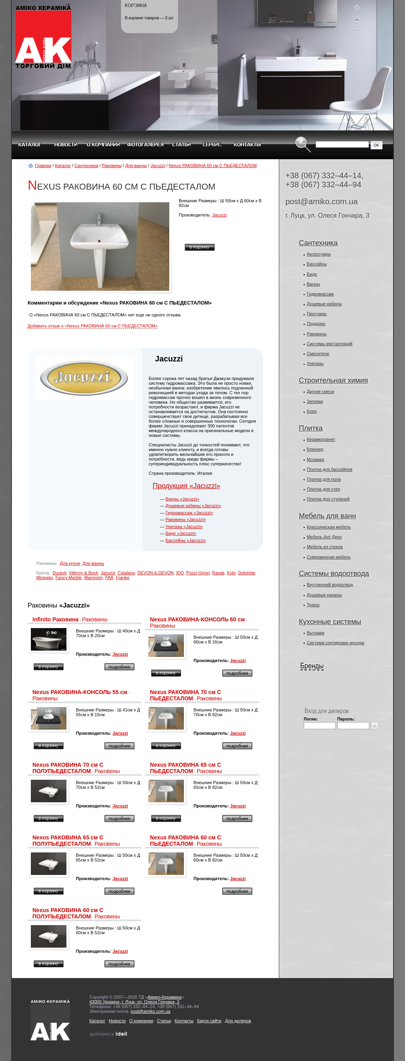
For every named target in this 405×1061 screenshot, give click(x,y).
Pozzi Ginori (198, 572)
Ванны (313, 284)
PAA (109, 577)
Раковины (111, 165)
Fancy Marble (68, 577)
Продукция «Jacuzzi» (186, 486)
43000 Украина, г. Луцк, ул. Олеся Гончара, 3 (134, 1001)
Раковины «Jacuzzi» (185, 519)
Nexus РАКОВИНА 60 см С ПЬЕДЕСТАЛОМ (212, 165)
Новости (117, 1020)
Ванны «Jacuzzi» (182, 499)
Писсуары (317, 313)
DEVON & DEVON (156, 572)
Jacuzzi (158, 165)
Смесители (318, 353)
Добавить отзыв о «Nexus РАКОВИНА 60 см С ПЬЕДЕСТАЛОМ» (93, 326)
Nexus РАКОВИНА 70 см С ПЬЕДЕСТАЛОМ (185, 695)
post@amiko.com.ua (322, 201)
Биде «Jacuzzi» (180, 533)
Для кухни (70, 563)
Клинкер (315, 449)
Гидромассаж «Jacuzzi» (189, 512)
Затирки (315, 401)
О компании (141, 1020)
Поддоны (316, 323)
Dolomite (246, 572)
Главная (43, 165)
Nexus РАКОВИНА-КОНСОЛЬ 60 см (197, 619)
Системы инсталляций (329, 343)
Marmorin (93, 577)
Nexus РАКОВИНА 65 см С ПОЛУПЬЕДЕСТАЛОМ (67, 840)
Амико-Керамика (164, 997)
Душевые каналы (324, 595)
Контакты (184, 1020)
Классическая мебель (329, 527)
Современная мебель (329, 557)
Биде (312, 274)
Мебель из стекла (325, 546)
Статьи (164, 1020)
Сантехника (86, 165)
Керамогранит (321, 439)
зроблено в (109, 1034)
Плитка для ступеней (328, 499)
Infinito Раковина (55, 619)
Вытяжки (316, 632)
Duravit (59, 572)
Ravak (218, 572)
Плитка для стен (323, 489)
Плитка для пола (324, 479)
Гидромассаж (320, 294)
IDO (180, 572)
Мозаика (315, 459)
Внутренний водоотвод (330, 584)
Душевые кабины (324, 303)
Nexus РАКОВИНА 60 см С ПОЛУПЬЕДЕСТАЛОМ (67, 913)
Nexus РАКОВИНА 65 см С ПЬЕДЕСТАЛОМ (185, 768)
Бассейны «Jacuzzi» (185, 540)
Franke (122, 577)
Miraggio (44, 577)
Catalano (126, 572)
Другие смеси (320, 391)
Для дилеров (238, 1020)
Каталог (63, 165)
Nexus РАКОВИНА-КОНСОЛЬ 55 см (79, 692)
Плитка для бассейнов (329, 469)
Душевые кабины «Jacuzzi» (193, 505)
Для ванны (136, 165)
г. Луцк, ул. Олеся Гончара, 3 (327, 215)
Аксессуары (319, 254)
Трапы (313, 604)
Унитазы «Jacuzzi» (184, 526)
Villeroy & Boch (83, 572)
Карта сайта (209, 1020)
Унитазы (315, 363)
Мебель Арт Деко (324, 536)
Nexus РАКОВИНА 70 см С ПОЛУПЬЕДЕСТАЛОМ (67, 768)
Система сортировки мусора (335, 642)
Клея (312, 411)
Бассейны (317, 263)
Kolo (231, 572)
